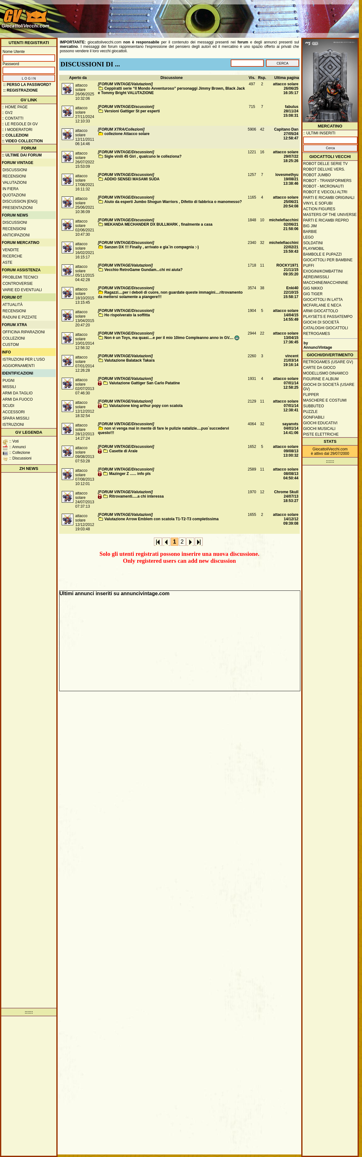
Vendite (11, 250)
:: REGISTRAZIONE (20, 90)
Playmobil (313, 248)
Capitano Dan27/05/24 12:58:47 (286, 133)
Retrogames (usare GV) (328, 362)
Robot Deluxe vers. (324, 169)
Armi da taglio (18, 393)
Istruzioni (13, 424)
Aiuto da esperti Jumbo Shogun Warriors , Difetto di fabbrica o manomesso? (173, 202)
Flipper (311, 394)
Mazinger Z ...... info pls (130, 473)
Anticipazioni (16, 235)
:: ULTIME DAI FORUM (22, 155)
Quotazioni (14, 195)
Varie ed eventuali (22, 290)
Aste (7, 262)
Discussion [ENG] (20, 201)
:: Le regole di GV (20, 124)
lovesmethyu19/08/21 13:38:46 (286, 179)
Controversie (18, 283)
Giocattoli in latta (323, 299)
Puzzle (310, 411)
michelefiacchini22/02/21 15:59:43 (283, 247)
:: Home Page (15, 107)
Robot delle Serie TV (325, 163)
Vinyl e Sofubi (318, 203)
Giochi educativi (320, 423)
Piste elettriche (321, 434)
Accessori (14, 412)
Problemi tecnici (20, 277)
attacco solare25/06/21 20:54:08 (285, 201)
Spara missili (16, 418)
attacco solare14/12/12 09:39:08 (285, 519)
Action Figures (319, 209)
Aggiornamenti (19, 366)
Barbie (310, 231)
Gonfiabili (313, 417)
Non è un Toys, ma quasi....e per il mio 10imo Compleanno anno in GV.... (171, 338)
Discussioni (15, 170)
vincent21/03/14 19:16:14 (290, 360)
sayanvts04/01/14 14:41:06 (290, 428)
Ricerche (12, 256)
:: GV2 (7, 112)
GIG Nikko (313, 288)
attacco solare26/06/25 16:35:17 (285, 88)
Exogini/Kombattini (323, 271)
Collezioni (14, 338)
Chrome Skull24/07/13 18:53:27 (286, 496)
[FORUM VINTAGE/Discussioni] (126, 106)
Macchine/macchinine (325, 282)
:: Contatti (12, 118)
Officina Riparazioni (24, 332)
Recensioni (14, 176)
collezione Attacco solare (127, 134)
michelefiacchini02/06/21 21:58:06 (283, 224)
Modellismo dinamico (325, 373)
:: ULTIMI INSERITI (319, 133)
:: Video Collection (22, 141)
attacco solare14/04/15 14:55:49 (285, 315)
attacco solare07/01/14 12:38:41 (285, 405)
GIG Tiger (313, 294)
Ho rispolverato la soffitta (127, 315)
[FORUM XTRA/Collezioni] (121, 129)
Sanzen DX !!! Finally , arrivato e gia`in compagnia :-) (151, 247)
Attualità (13, 304)
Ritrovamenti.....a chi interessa (136, 496)
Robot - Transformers (327, 180)
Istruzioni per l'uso (24, 359)
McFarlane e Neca (322, 305)
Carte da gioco (319, 367)
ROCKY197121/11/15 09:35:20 (287, 269)
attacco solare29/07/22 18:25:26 (285, 156)
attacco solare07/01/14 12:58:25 (285, 383)
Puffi (308, 265)
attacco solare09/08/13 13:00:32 (285, 451)
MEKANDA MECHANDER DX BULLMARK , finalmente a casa (158, 224)
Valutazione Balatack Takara (129, 360)
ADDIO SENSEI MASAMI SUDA (131, 179)
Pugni (8, 380)
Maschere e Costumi (325, 400)
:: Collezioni (15, 135)
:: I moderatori (17, 129)
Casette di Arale (123, 451)
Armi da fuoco (18, 399)
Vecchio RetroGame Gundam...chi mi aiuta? (143, 270)
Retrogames (316, 333)
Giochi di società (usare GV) (328, 386)
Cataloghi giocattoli (325, 328)
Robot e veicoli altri (325, 192)
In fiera (11, 189)
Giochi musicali (319, 428)
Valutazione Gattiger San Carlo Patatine (144, 383)
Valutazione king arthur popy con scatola (146, 406)
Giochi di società (321, 322)
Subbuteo (313, 406)
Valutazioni (15, 182)
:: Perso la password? (27, 84)
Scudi (8, 406)
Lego (308, 237)
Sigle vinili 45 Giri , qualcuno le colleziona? (142, 156)
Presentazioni (18, 208)
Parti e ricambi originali (328, 197)
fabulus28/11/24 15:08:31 (290, 111)
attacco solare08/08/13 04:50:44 (285, 473)
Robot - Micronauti (323, 186)
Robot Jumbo (317, 175)
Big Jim (310, 226)
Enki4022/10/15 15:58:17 (290, 292)
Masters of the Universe (330, 214)
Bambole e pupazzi (322, 254)
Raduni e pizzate (20, 317)
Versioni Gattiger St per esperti (132, 111)
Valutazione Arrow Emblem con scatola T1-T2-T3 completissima (161, 519)
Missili (9, 387)
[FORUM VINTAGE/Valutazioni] (125, 84)
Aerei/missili (316, 277)
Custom (11, 344)
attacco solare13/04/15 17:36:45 (285, 337)
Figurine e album (321, 379)
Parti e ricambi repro (326, 220)
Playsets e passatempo (328, 316)
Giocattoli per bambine (328, 260)
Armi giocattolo (320, 311)
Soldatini (313, 243)
